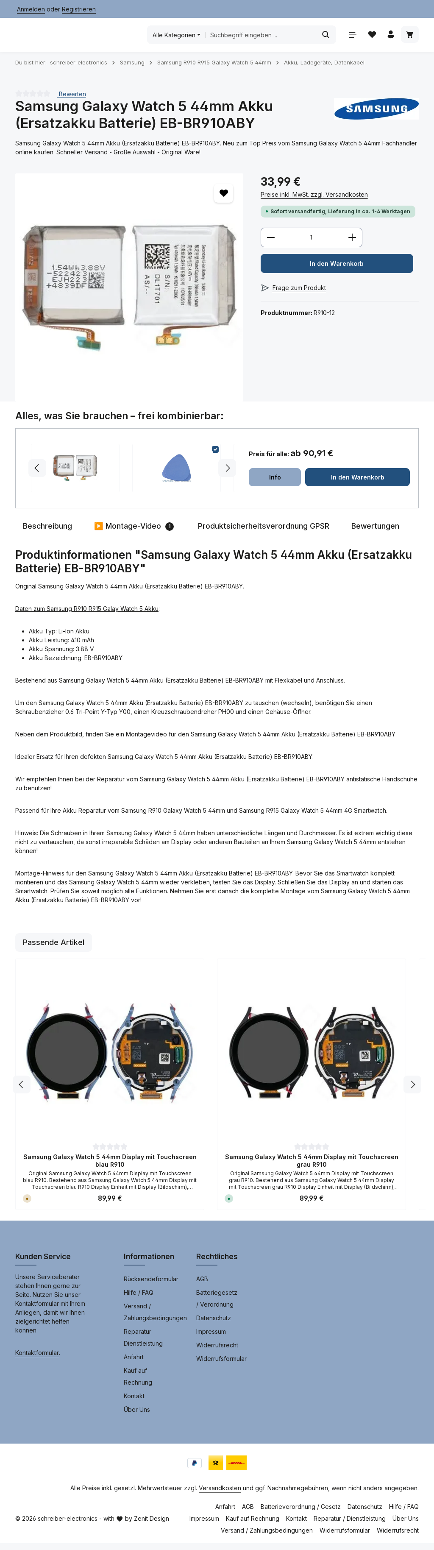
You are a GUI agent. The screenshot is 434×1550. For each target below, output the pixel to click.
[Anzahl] (311, 244)
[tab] (47, 533)
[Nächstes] (412, 1091)
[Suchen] (323, 38)
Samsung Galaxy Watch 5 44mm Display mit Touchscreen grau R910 (311, 1167)
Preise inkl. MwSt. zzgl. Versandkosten (314, 201)
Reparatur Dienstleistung (143, 1344)
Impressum (211, 1338)
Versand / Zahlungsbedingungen (155, 1318)
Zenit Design (151, 1525)
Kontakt (134, 1402)
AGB (202, 1285)
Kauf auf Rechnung (138, 1383)
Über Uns (137, 1416)
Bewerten (71, 100)
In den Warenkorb (336, 271)
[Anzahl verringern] (271, 244)
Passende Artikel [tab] (53, 949)
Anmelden (31, 9)
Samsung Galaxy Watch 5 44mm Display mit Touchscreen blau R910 (110, 1167)
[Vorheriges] (22, 1091)
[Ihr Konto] (390, 38)
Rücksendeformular (151, 1285)
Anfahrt (134, 1363)
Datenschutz (213, 1324)
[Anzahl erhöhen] (352, 244)
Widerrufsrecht (217, 1351)
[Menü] (350, 38)
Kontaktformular (37, 1359)
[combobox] (261, 38)
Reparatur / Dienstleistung (350, 1525)
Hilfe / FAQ (138, 1299)
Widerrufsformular (221, 1365)
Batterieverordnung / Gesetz (301, 1513)
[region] (129, 294)
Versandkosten (220, 1494)
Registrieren (79, 9)
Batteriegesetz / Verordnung (216, 1305)
